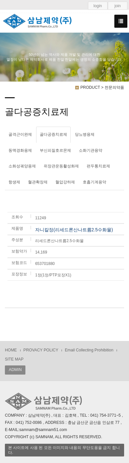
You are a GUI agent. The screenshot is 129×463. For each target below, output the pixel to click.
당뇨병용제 (84, 134)
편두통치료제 (98, 166)
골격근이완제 (20, 134)
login (97, 6)
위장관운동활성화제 (61, 166)
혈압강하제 (65, 182)
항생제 (14, 182)
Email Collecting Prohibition (89, 350)
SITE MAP (14, 359)
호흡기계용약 (94, 182)
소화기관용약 (90, 150)
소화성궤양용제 (22, 166)
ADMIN (15, 369)
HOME (11, 350)
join (117, 6)
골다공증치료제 (53, 134)
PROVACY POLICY (40, 350)
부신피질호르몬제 (55, 150)
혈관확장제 (38, 182)
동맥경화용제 (20, 150)
